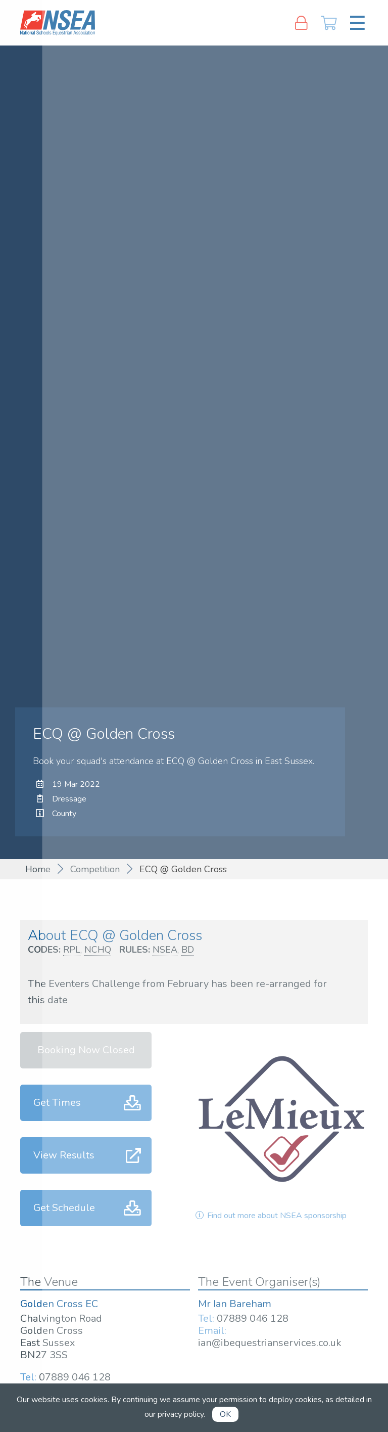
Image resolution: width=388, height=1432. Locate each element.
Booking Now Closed (86, 1050)
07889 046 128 (75, 1377)
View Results (63, 1155)
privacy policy (181, 1414)
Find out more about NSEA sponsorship (270, 1215)
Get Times (57, 1102)
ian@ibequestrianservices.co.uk (270, 1343)
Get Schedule (64, 1208)
